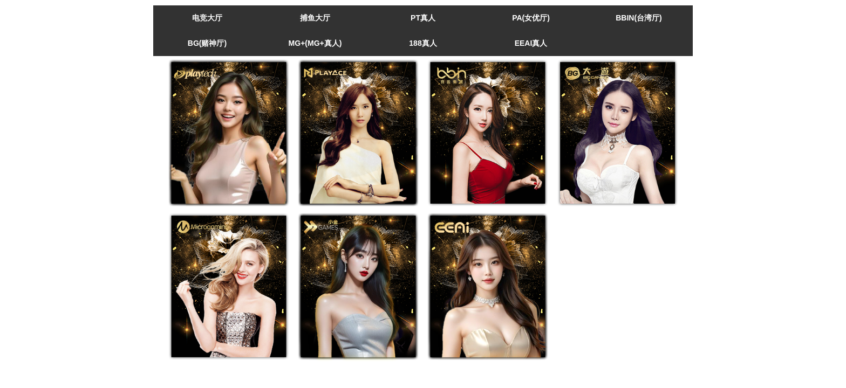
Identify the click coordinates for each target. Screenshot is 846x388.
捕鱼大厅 (315, 17)
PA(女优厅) (531, 17)
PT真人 (423, 17)
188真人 (422, 43)
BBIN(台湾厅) (639, 17)
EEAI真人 (531, 43)
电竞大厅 (207, 17)
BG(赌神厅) (207, 43)
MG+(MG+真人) (315, 43)
